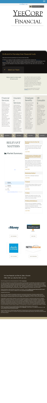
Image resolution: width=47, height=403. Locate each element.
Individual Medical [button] (30, 173)
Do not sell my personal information (27, 290)
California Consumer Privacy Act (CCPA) (35, 289)
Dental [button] (28, 181)
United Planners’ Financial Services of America (11, 307)
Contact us (26, 89)
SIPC (25, 307)
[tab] (33, 142)
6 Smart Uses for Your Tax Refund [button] (32, 142)
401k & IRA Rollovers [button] (31, 200)
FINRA (23, 307)
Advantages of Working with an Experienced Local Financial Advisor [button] (33, 157)
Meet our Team (13, 70)
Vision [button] (27, 192)
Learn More (7, 135)
